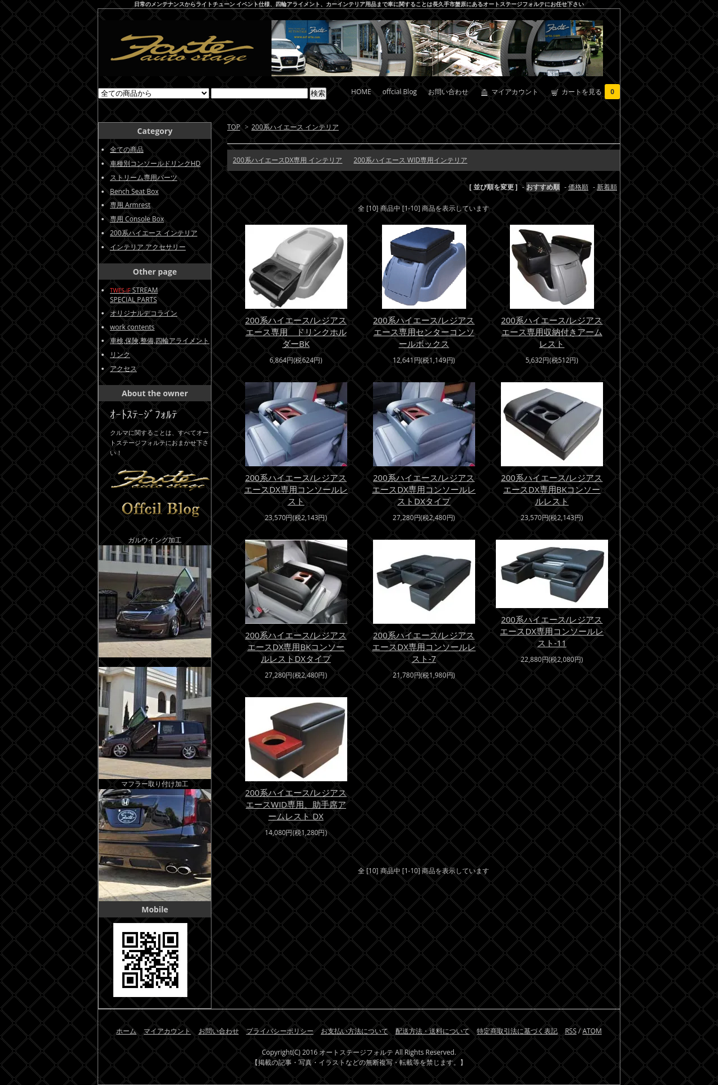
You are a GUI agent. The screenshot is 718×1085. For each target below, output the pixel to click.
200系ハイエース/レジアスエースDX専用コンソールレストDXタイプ (424, 489)
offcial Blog (400, 91)
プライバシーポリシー (280, 1031)
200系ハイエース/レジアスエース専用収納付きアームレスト (551, 331)
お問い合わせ (448, 91)
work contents (132, 327)
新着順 (607, 187)
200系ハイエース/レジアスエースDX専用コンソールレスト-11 (552, 631)
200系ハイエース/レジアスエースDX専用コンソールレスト (296, 489)
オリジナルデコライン (143, 313)
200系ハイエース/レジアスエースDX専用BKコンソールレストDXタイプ (296, 646)
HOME (361, 91)
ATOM (591, 1031)
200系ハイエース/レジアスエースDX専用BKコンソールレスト (551, 489)
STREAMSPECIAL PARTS (134, 294)
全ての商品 (127, 149)
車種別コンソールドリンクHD (155, 163)
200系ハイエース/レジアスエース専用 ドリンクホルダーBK (296, 331)
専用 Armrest (130, 205)
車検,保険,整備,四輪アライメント (159, 340)
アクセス (123, 368)
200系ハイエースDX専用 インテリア (287, 160)
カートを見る (590, 91)
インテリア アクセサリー (148, 247)
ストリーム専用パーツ (143, 177)
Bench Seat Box (134, 191)
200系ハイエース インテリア (295, 127)
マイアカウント (514, 91)
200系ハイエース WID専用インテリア (410, 160)
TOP (233, 127)
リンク (120, 354)
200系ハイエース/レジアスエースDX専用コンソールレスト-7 (424, 646)
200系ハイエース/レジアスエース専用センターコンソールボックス (424, 331)
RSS (571, 1031)
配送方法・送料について (432, 1031)
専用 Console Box (137, 219)
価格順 (578, 187)
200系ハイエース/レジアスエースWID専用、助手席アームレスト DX (296, 804)
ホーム (126, 1031)
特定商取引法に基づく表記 (517, 1031)
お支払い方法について (354, 1031)
